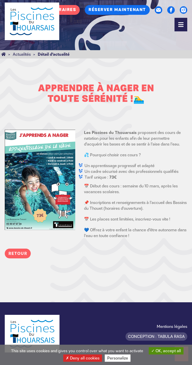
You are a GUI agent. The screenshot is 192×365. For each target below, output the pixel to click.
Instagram (183, 10)
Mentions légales (172, 326)
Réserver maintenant (117, 10)
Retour (17, 253)
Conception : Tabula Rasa (156, 336)
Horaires (64, 10)
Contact (158, 10)
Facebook (171, 10)
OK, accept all (166, 350)
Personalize (117, 358)
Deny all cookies (83, 358)
